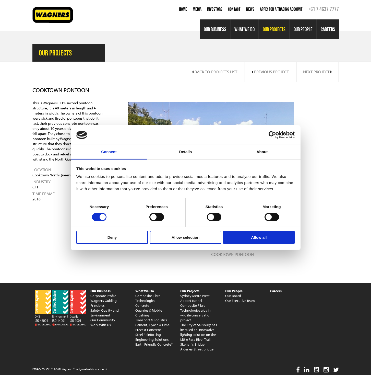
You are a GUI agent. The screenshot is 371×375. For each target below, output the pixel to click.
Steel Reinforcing (148, 334)
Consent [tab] (109, 152)
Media (197, 9)
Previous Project (270, 71)
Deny (112, 237)
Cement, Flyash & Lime (152, 325)
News (250, 9)
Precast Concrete (148, 329)
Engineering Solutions (152, 339)
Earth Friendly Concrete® (154, 344)
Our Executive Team (240, 300)
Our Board (233, 295)
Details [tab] (185, 152)
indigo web (82, 369)
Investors (214, 9)
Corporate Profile (103, 295)
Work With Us (100, 325)
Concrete (142, 305)
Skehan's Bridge (192, 344)
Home (183, 9)
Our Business (215, 29)
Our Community (102, 320)
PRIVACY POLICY (40, 369)
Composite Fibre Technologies (147, 298)
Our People (303, 29)
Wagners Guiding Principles (103, 303)
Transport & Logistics (151, 320)
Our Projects (274, 29)
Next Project (317, 71)
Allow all (259, 237)
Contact (234, 9)
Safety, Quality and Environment (104, 312)
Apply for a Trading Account (281, 9)
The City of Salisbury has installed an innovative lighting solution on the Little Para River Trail (198, 332)
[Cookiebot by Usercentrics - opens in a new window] (272, 135)
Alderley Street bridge (196, 349)
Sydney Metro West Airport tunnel (195, 298)
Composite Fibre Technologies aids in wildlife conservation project (195, 312)
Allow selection (185, 237)
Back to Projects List (214, 71)
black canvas (97, 369)
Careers (328, 29)
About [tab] (262, 152)
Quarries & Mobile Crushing (148, 312)
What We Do (244, 29)
